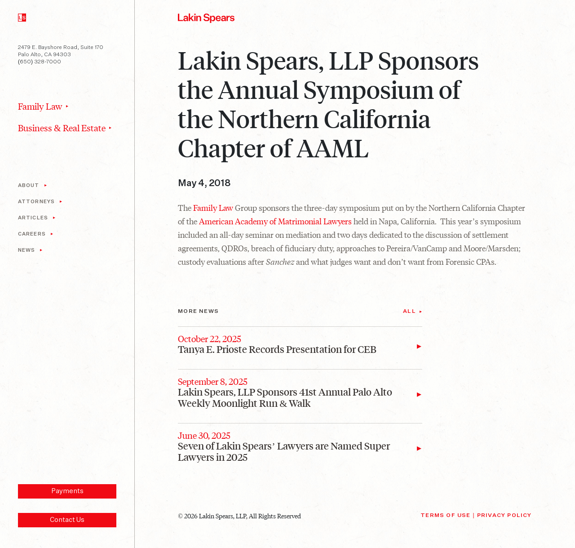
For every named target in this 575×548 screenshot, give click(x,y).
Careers (32, 234)
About (29, 185)
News (26, 250)
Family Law (40, 106)
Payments (67, 491)
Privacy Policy (504, 515)
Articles (33, 217)
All (409, 311)
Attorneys (36, 201)
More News (198, 311)
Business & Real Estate (62, 128)
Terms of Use (445, 515)
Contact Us (67, 520)
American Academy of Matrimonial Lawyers (275, 221)
